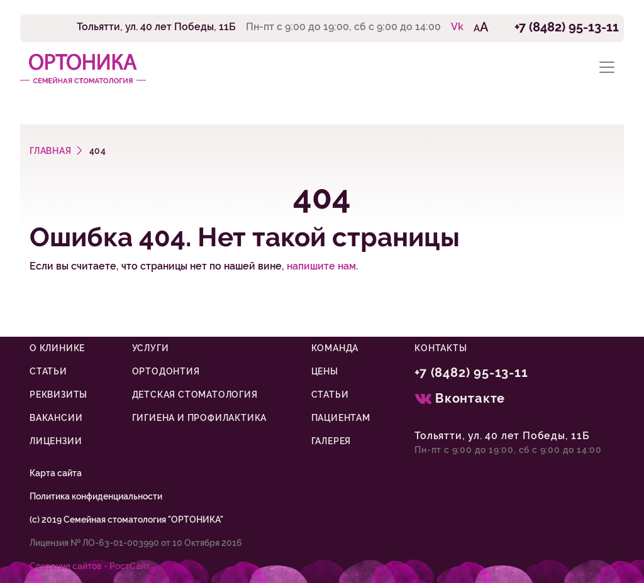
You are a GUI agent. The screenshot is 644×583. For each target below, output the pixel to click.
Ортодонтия (166, 371)
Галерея (331, 441)
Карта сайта (56, 473)
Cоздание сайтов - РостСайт (90, 566)
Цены (324, 371)
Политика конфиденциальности (96, 496)
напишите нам (321, 266)
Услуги (150, 348)
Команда (335, 348)
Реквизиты (58, 395)
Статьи (48, 371)
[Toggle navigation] (607, 67)
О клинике (57, 348)
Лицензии (56, 441)
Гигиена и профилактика (199, 418)
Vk (457, 27)
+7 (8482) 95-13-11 (566, 27)
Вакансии (56, 418)
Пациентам (340, 418)
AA (481, 27)
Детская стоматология (195, 395)
